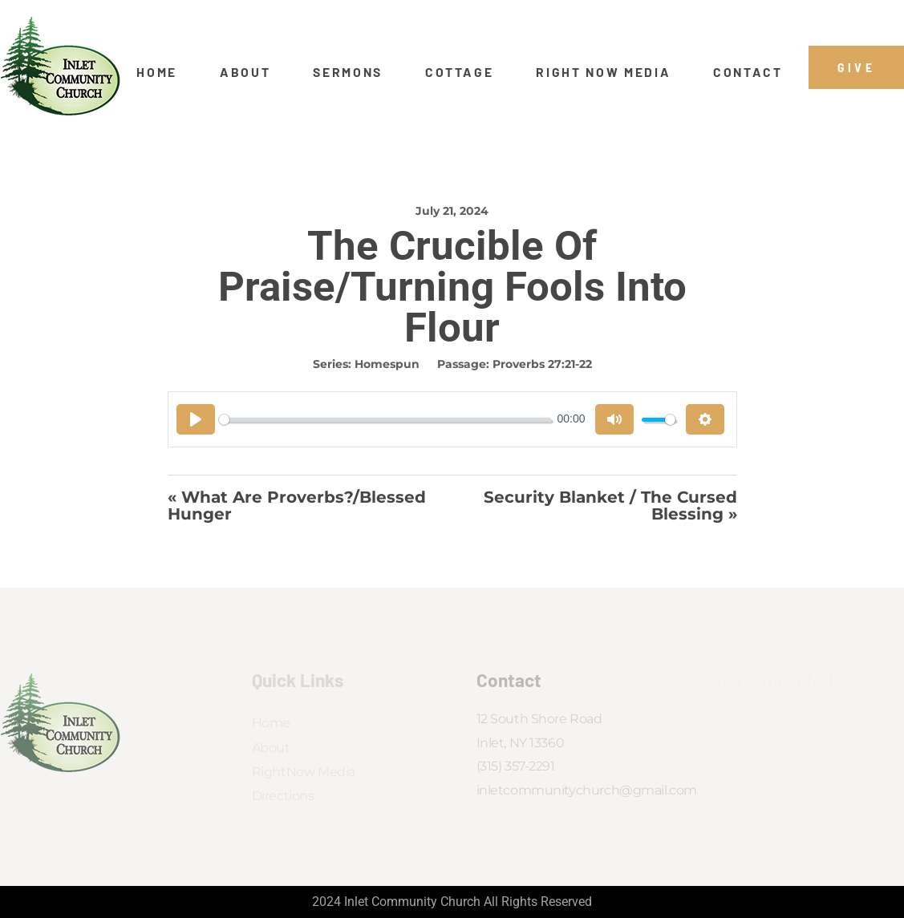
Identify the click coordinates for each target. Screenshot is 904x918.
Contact (748, 72)
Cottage (459, 72)
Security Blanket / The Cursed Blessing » (610, 505)
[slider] (385, 419)
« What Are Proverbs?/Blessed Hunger (297, 505)
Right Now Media (603, 72)
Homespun (387, 364)
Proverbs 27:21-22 (542, 364)
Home (156, 72)
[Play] (195, 419)
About (245, 72)
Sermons (348, 72)
